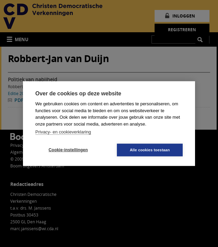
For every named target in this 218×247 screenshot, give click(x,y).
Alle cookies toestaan (150, 150)
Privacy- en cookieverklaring (63, 131)
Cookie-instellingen (68, 150)
